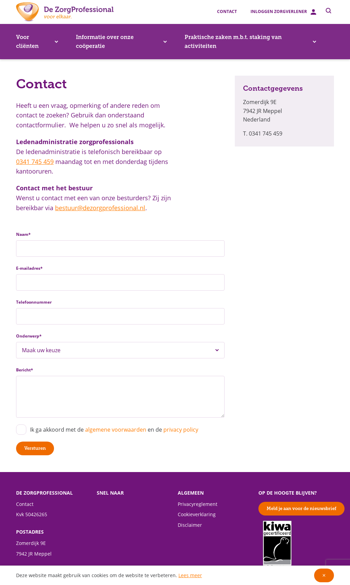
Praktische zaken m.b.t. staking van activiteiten (250, 41)
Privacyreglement (197, 504)
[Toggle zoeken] (328, 10)
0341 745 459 (35, 161)
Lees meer (190, 575)
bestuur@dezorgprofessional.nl (100, 208)
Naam (23, 234)
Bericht (24, 370)
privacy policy (180, 430)
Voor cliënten (37, 41)
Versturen (35, 448)
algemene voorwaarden (115, 430)
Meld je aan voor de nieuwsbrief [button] (301, 508)
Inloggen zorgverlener (283, 12)
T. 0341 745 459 (262, 133)
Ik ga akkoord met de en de (114, 430)
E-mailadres (29, 268)
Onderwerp (29, 336)
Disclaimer (190, 525)
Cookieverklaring (197, 514)
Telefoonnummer (34, 302)
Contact (227, 11)
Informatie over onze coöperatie (121, 41)
